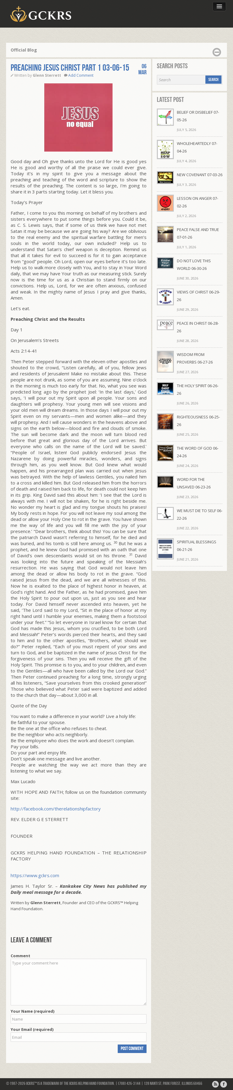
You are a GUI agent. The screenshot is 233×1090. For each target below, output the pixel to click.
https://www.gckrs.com (35, 875)
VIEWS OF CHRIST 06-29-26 (198, 295)
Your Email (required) (32, 1029)
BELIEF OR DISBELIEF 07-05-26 (198, 115)
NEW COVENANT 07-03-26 (199, 174)
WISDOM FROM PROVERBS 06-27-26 (195, 358)
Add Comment (80, 75)
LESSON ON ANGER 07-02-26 (197, 202)
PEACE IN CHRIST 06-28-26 (198, 327)
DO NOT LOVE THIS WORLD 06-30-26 (194, 264)
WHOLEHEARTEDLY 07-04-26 (197, 147)
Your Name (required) (32, 1011)
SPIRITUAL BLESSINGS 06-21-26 (196, 545)
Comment (20, 955)
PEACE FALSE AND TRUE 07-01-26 (198, 233)
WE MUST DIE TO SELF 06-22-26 (199, 514)
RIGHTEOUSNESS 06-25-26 (198, 420)
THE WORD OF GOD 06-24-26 (197, 451)
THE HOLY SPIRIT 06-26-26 (197, 389)
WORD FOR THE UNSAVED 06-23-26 (194, 483)
